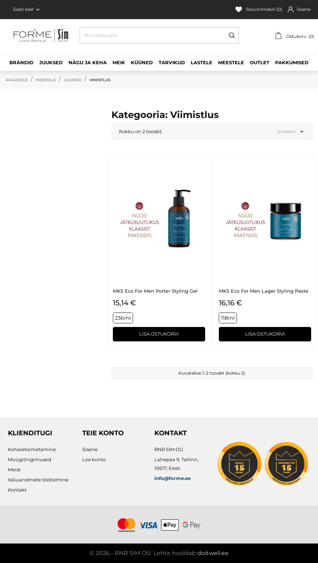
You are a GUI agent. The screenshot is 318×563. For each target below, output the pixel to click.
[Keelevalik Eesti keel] (27, 9)
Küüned (142, 62)
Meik (118, 62)
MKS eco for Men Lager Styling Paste (263, 291)
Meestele (231, 62)
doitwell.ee (213, 553)
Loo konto (94, 459)
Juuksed (51, 62)
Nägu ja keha (88, 62)
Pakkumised (292, 62)
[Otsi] (159, 35)
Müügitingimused (29, 459)
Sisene (90, 449)
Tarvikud (172, 62)
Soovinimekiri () (258, 9)
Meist (14, 469)
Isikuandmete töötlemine (38, 480)
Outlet (259, 62)
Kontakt (17, 490)
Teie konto (103, 433)
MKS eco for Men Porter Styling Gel (155, 291)
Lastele (201, 62)
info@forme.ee (172, 478)
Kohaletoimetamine (32, 449)
